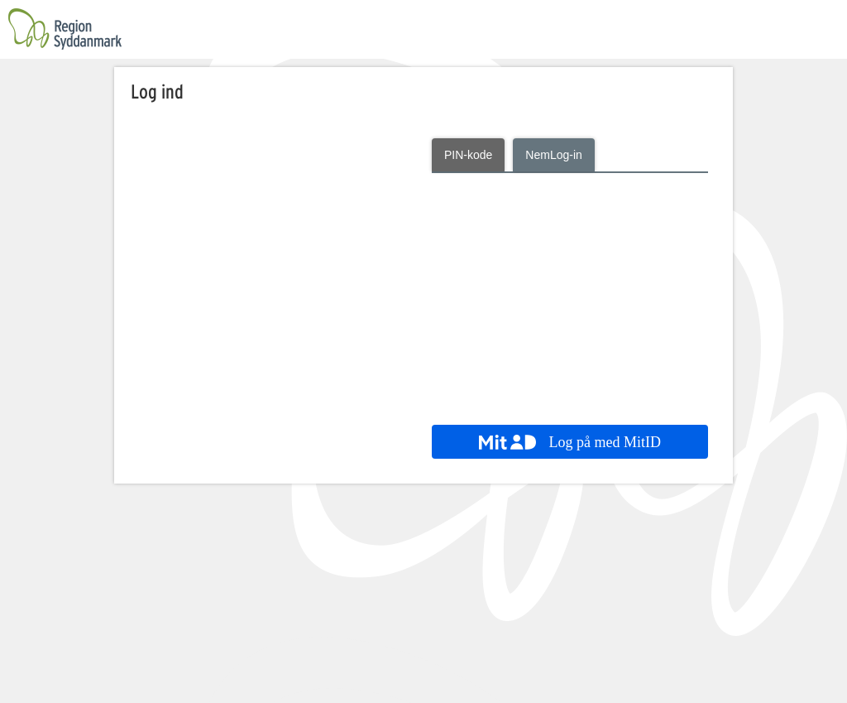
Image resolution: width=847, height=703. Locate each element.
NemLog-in (553, 154)
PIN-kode (468, 154)
